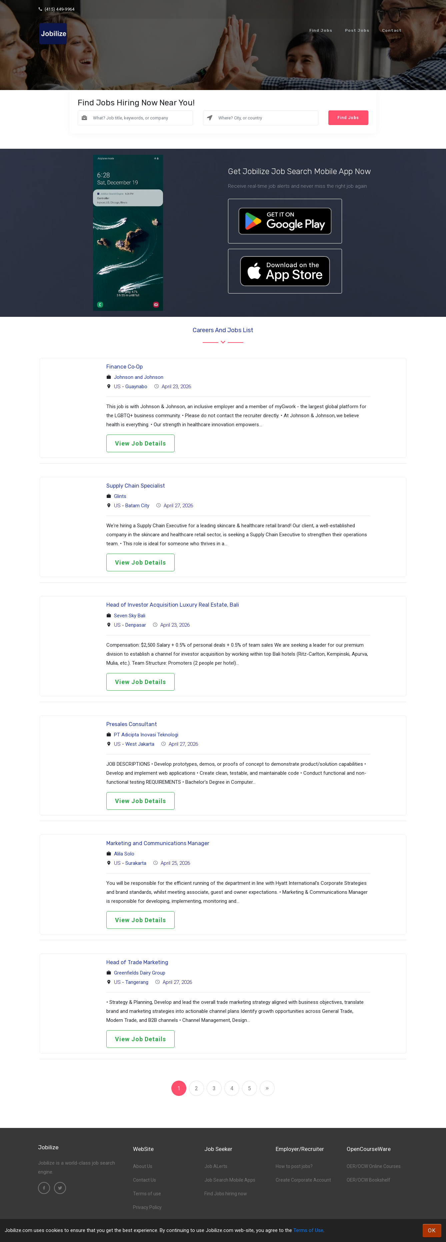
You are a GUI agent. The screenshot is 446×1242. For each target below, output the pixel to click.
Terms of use (147, 1193)
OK (432, 1230)
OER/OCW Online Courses (374, 1166)
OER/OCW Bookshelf (368, 1180)
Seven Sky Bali (129, 616)
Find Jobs (320, 30)
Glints (120, 496)
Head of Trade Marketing (137, 962)
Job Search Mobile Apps (229, 1180)
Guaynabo (136, 387)
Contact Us (144, 1180)
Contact (392, 30)
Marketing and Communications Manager (157, 843)
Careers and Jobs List (223, 330)
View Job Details (140, 443)
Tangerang (136, 982)
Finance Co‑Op (124, 367)
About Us (142, 1166)
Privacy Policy (147, 1207)
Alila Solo (124, 854)
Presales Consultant (131, 724)
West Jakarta (139, 744)
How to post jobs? (294, 1166)
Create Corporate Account (303, 1180)
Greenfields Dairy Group (139, 973)
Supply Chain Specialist (135, 486)
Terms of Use (308, 1230)
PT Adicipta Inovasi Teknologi (146, 735)
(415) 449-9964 (56, 9)
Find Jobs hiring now (225, 1193)
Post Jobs (357, 30)
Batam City (137, 506)
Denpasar (135, 625)
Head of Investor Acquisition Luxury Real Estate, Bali (172, 605)
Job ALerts (215, 1166)
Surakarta (135, 863)
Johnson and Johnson (138, 377)
